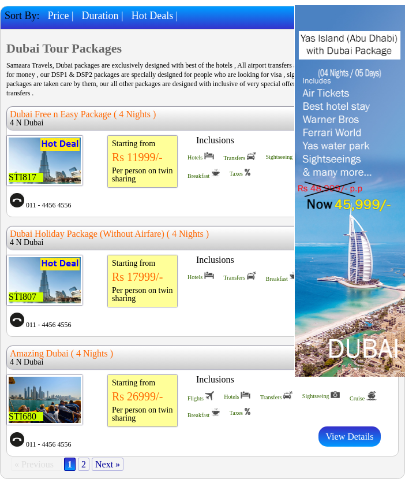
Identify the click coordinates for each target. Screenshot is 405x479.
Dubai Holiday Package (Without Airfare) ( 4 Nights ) (109, 234)
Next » (107, 464)
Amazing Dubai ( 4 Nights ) (61, 353)
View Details (349, 436)
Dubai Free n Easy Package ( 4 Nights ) (83, 114)
